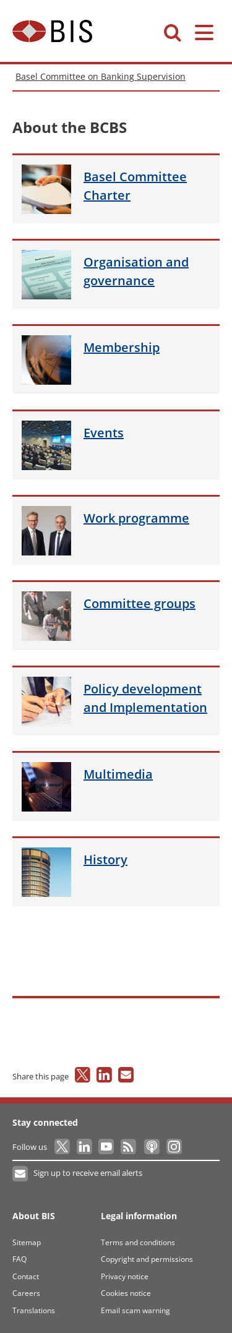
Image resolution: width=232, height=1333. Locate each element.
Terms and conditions (138, 1242)
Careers (26, 1293)
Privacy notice (124, 1276)
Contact (25, 1276)
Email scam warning (135, 1310)
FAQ (19, 1259)
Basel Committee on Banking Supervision (100, 76)
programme (136, 518)
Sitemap (26, 1242)
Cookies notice (126, 1293)
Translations (33, 1310)
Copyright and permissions (147, 1259)
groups (139, 603)
